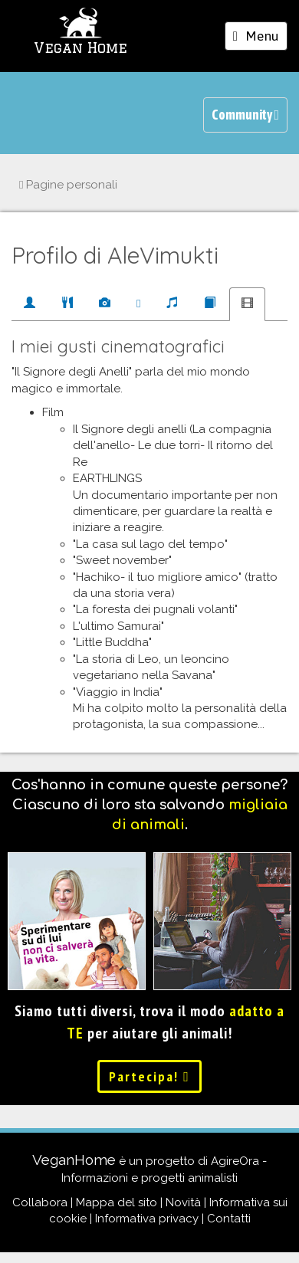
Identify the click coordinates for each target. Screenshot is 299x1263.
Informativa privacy (147, 1218)
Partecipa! (149, 1076)
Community (245, 115)
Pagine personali (68, 185)
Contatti (229, 1218)
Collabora (39, 1202)
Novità (183, 1202)
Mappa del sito (116, 1202)
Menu (260, 38)
